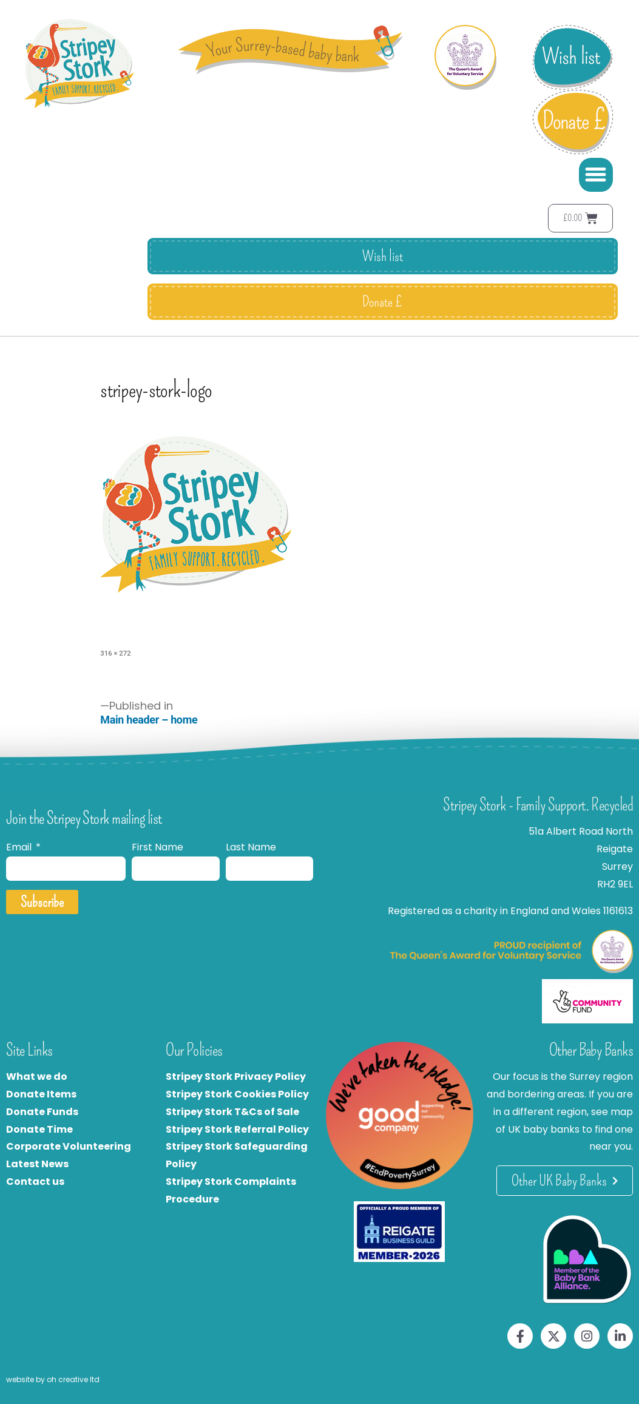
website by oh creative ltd (53, 1379)
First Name (157, 847)
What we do (36, 1077)
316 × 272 (115, 653)
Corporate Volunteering (68, 1146)
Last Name (251, 847)
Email (20, 847)
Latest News (37, 1164)
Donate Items (41, 1094)
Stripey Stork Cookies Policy (237, 1094)
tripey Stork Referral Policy (240, 1129)
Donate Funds (42, 1112)
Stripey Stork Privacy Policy (236, 1077)
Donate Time (39, 1129)
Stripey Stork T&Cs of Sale (232, 1112)
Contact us (35, 1182)
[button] (596, 175)
